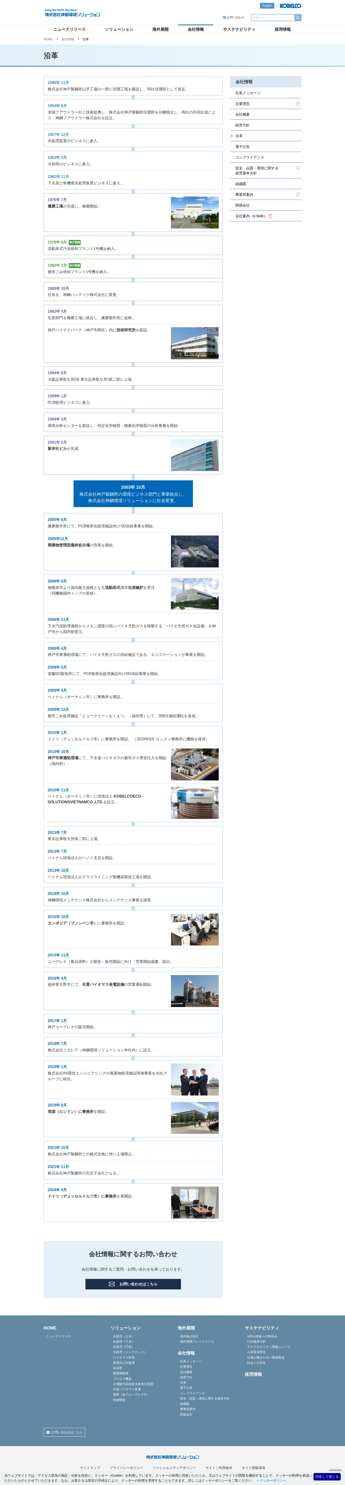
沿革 (239, 136)
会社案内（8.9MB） (253, 216)
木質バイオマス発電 (127, 1389)
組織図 (240, 184)
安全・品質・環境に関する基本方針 (205, 1398)
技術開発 (119, 1400)
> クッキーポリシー (271, 1480)
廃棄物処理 (120, 1373)
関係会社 (242, 205)
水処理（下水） (124, 1341)
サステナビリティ (239, 29)
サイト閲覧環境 (253, 1468)
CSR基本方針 (256, 1341)
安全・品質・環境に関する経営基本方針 (256, 170)
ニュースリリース (69, 29)
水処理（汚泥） (124, 1347)
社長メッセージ (247, 93)
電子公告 (242, 147)
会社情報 (196, 29)
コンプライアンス (249, 157)
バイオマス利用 (124, 1357)
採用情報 (283, 29)
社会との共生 (256, 1363)
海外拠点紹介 (189, 1336)
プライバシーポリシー (126, 1468)
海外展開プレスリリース (197, 1341)
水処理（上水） (124, 1336)
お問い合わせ (235, 17)
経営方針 (242, 125)
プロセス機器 (122, 1379)
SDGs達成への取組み (262, 1336)
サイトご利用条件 (219, 1468)
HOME (48, 39)
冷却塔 (117, 1368)
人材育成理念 (256, 1352)
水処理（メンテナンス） (130, 1352)
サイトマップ (90, 1468)
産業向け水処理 (124, 1363)
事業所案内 (244, 194)
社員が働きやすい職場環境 (265, 1357)
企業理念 (242, 104)
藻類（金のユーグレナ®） (131, 1394)
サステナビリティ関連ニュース (269, 1347)
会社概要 (242, 114)
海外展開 (160, 29)
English (267, 5)
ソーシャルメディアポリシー (174, 1468)
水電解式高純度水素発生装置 (133, 1384)
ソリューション (119, 29)
